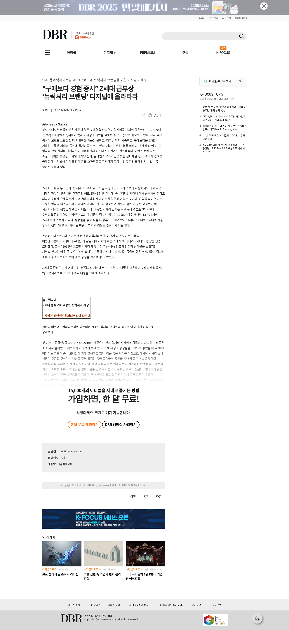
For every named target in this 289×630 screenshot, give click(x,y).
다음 (159, 496)
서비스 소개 (73, 605)
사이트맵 (196, 605)
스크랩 (162, 115)
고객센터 (226, 17)
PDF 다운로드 (150, 115)
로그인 (202, 17)
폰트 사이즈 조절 (156, 115)
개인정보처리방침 (138, 605)
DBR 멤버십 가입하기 (121, 424)
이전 (133, 496)
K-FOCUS (223, 52)
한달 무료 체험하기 (85, 424)
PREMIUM (147, 52)
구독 (185, 52)
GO (240, 81)
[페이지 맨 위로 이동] (258, 619)
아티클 (71, 52)
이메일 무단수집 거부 (171, 605)
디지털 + (110, 52)
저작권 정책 (113, 605)
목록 (146, 496)
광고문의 (217, 605)
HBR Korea (241, 17)
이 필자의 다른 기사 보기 (60, 464)
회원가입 (213, 17)
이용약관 (96, 605)
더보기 (144, 115)
